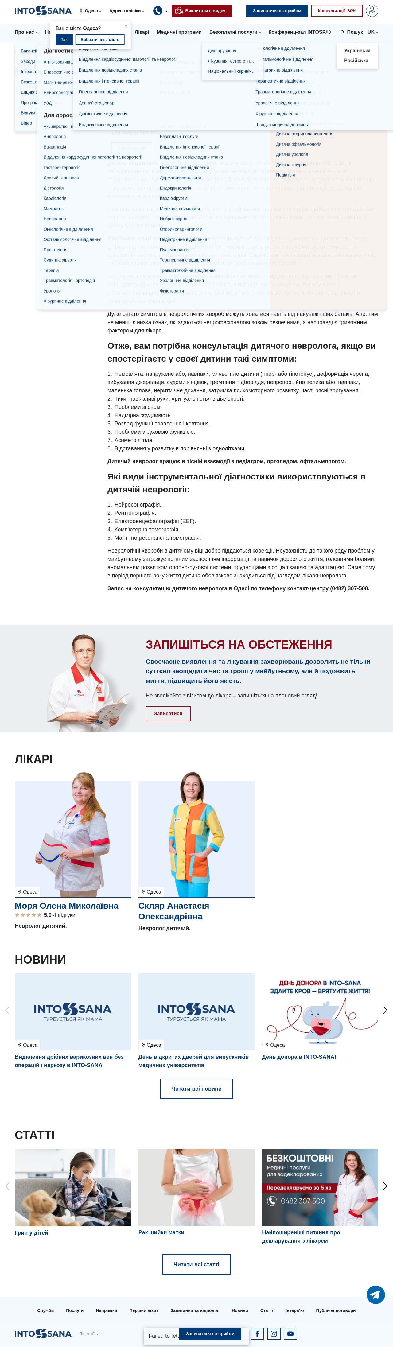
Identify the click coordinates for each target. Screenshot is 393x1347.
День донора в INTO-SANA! (299, 1057)
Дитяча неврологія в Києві (60, 100)
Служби (45, 1310)
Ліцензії (86, 1333)
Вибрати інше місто (100, 39)
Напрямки (56, 51)
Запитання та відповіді (194, 1310)
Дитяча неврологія (51, 109)
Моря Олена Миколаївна (66, 905)
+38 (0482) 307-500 (135, 133)
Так (64, 39)
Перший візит (143, 1310)
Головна (25, 51)
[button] (92, 11)
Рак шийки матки (161, 1232)
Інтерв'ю (295, 1310)
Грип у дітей (31, 1233)
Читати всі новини (196, 1089)
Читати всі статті (196, 1264)
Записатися (168, 713)
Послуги (75, 1310)
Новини (240, 1310)
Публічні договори (336, 1310)
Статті (266, 1310)
